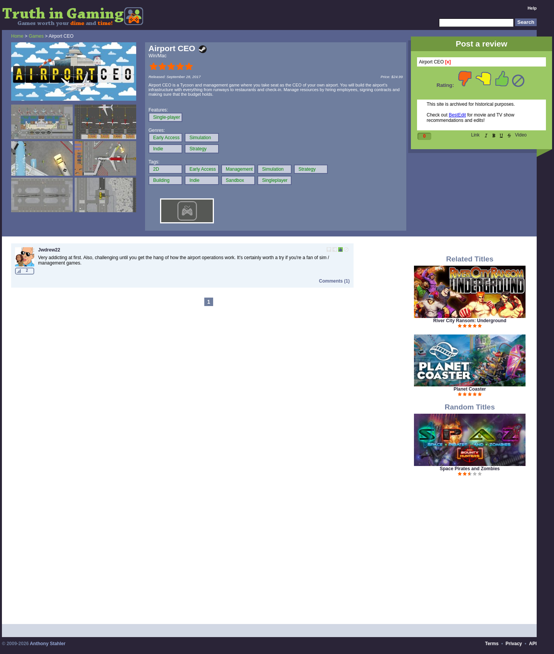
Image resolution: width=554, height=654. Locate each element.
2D (156, 169)
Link (475, 135)
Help (532, 8)
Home (17, 36)
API (533, 643)
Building (161, 180)
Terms (492, 643)
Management (239, 169)
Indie (158, 148)
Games (36, 36)
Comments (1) (334, 281)
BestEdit (457, 115)
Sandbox (235, 180)
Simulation (200, 137)
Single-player (166, 117)
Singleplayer (274, 180)
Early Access (166, 137)
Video (521, 135)
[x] (448, 62)
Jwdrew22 (49, 250)
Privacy (514, 643)
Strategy (198, 148)
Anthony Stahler (47, 643)
